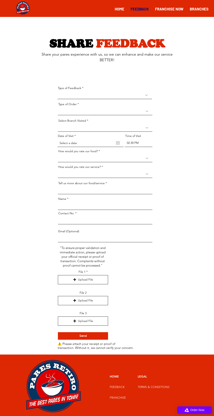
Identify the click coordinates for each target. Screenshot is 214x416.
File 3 (83, 313)
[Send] (83, 336)
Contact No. (66, 213)
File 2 (83, 292)
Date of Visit (67, 135)
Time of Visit (133, 135)
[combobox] (105, 128)
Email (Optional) (68, 231)
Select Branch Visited (72, 120)
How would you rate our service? (79, 166)
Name (62, 198)
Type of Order (67, 104)
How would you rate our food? (78, 151)
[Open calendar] (118, 143)
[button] (83, 279)
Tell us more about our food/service (81, 183)
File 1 (82, 271)
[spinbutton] (138, 143)
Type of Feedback (69, 88)
